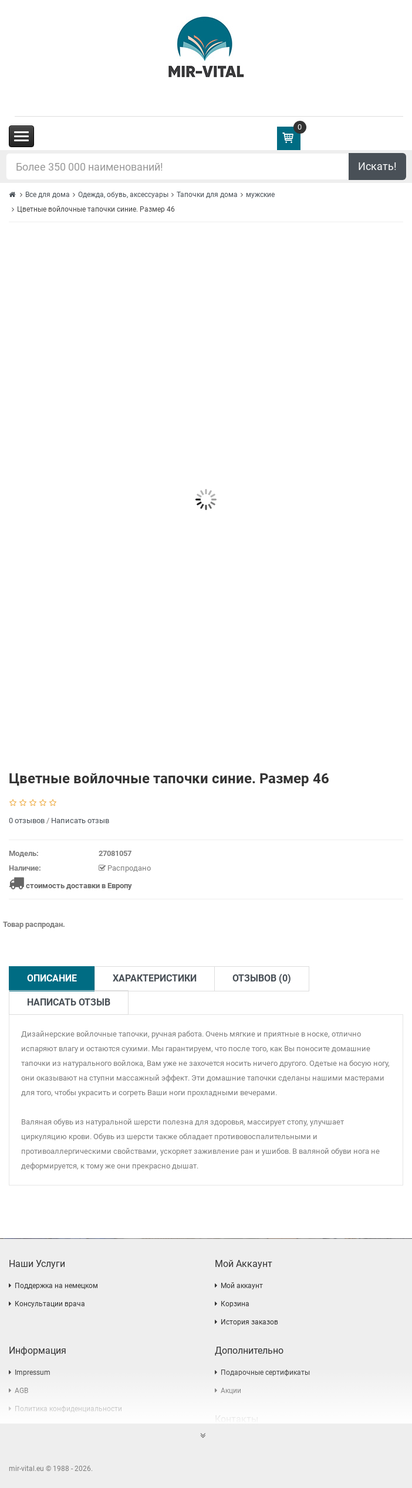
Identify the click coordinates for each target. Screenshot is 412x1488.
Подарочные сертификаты (265, 1372)
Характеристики (155, 978)
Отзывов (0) (261, 978)
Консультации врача (50, 1304)
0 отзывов (27, 820)
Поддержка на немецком (56, 1286)
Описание (52, 978)
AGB (21, 1391)
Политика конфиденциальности (68, 1409)
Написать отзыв (80, 820)
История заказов (249, 1322)
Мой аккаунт (242, 1286)
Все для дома (47, 195)
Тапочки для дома (207, 195)
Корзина (235, 1304)
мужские (260, 195)
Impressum (32, 1372)
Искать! (377, 166)
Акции (231, 1391)
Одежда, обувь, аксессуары (123, 195)
